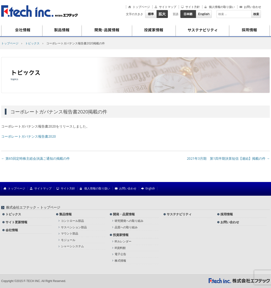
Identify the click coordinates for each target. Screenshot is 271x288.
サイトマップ (167, 7)
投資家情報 (154, 30)
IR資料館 (120, 248)
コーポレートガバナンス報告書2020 (28, 136)
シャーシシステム (72, 246)
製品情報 (62, 30)
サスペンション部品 (74, 227)
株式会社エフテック (39, 11)
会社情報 (21, 30)
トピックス (32, 43)
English (204, 14)
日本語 (188, 14)
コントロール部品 (72, 221)
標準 (150, 14)
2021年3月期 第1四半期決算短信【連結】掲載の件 (228, 158)
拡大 (162, 14)
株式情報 (120, 261)
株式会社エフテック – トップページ (33, 207)
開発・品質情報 (107, 30)
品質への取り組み (126, 227)
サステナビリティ (202, 30)
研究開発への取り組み (129, 221)
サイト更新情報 (16, 222)
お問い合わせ (252, 7)
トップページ (141, 7)
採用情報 (249, 30)
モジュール (68, 240)
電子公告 (120, 254)
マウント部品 (69, 233)
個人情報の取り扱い (222, 7)
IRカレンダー (123, 241)
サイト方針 (192, 7)
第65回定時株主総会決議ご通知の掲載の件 (35, 158)
